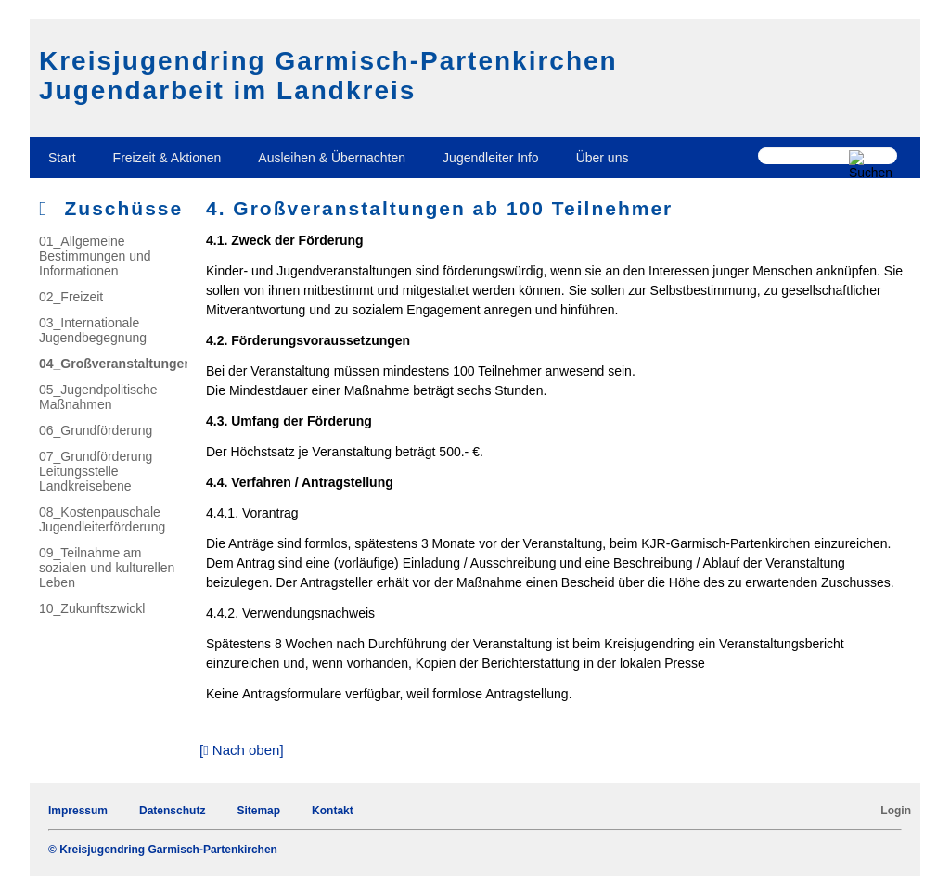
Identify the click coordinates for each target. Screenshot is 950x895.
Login (895, 810)
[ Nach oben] (241, 750)
